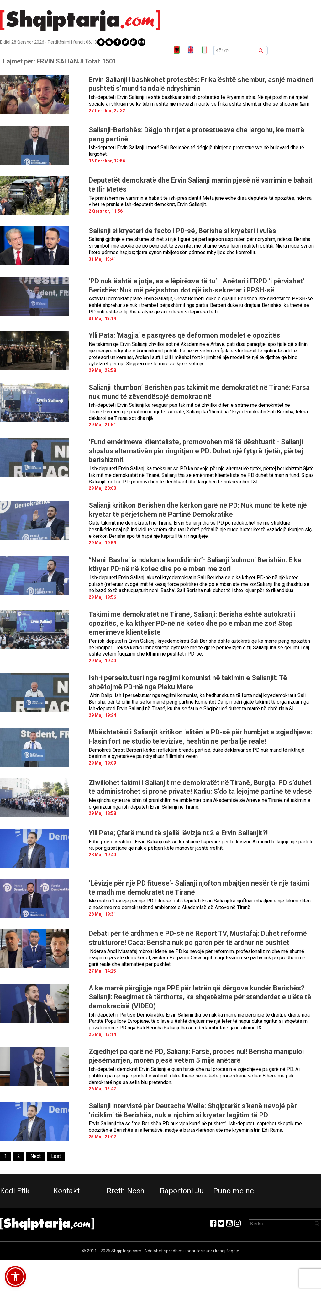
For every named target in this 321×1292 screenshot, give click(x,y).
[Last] (56, 1156)
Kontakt (66, 1190)
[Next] (35, 1156)
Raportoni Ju (182, 1190)
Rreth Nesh (126, 1190)
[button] (15, 1276)
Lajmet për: (59, 61)
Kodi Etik (15, 1190)
